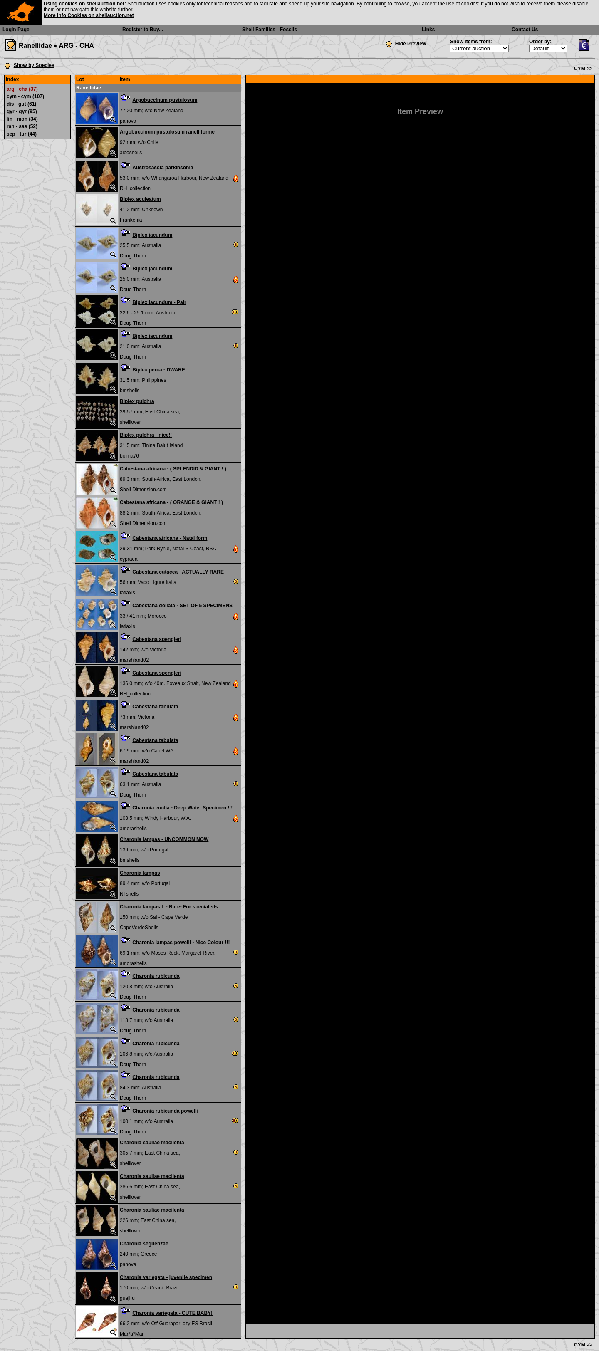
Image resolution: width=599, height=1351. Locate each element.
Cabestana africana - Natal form (169, 538)
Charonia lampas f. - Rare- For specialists (169, 907)
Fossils (288, 29)
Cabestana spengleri (156, 639)
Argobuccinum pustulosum (164, 100)
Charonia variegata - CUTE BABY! (172, 1313)
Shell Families (258, 29)
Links (428, 29)
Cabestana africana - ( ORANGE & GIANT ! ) (171, 502)
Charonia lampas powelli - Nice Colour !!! (181, 942)
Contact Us (525, 29)
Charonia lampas (140, 873)
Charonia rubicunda (155, 976)
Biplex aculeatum (140, 199)
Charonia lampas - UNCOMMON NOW (164, 839)
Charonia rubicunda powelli (165, 1111)
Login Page (16, 29)
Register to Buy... (142, 29)
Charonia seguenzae (144, 1244)
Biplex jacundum (152, 235)
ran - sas (22, 126)
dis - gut (21, 104)
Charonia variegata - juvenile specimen (166, 1277)
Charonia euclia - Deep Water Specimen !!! (182, 808)
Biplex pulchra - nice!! (146, 435)
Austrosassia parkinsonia (162, 168)
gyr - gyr (22, 111)
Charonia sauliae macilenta (152, 1143)
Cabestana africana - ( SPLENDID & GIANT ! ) (173, 469)
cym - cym (25, 96)
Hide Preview (410, 44)
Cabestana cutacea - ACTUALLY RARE (178, 572)
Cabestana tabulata (155, 707)
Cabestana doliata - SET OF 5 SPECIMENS (182, 606)
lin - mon (22, 119)
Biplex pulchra (137, 401)
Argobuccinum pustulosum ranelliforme (167, 132)
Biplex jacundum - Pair (159, 302)
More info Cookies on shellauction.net (89, 15)
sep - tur (22, 134)
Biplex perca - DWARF (158, 370)
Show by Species (34, 65)
